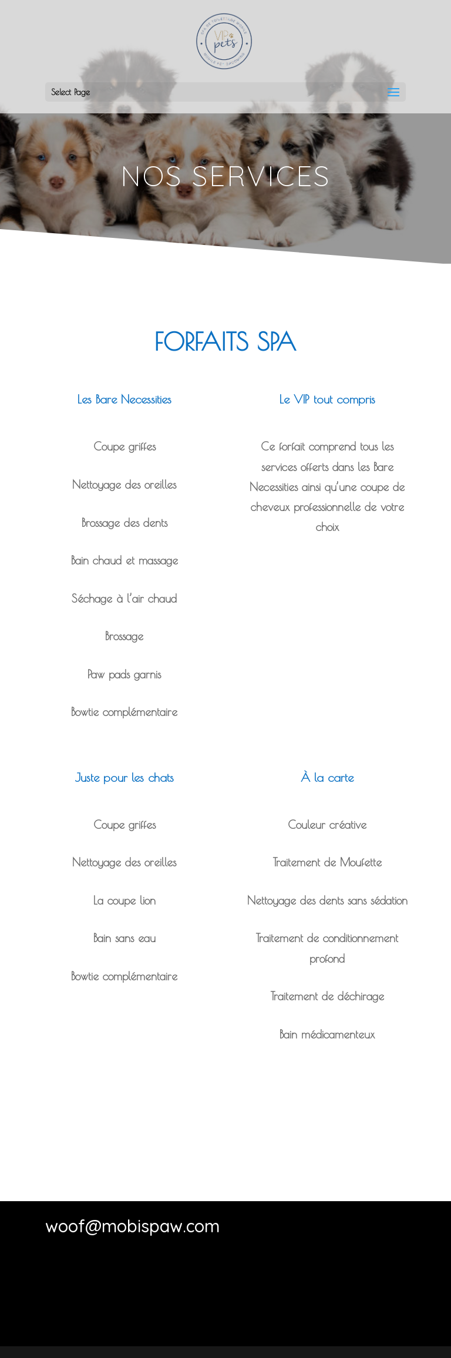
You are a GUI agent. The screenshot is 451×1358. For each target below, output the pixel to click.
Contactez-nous (225, 1313)
